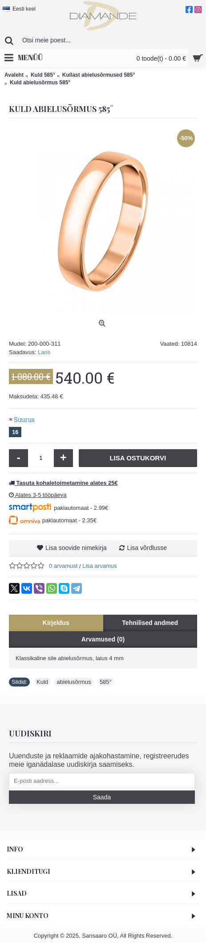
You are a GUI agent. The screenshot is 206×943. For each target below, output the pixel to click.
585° (106, 681)
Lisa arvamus (99, 565)
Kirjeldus (56, 622)
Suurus (24, 419)
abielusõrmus (74, 681)
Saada (102, 797)
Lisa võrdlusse (147, 547)
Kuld (42, 681)
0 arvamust (63, 565)
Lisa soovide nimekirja (76, 547)
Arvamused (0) (103, 639)
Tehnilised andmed (150, 622)
